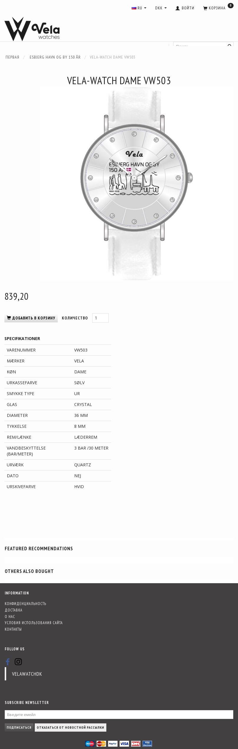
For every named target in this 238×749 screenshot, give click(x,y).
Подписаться (19, 727)
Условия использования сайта (34, 622)
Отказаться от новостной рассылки (70, 727)
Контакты (13, 629)
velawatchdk (27, 673)
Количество (75, 318)
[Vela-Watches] (32, 29)
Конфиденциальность (25, 603)
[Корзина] (218, 8)
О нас (10, 616)
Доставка (13, 610)
